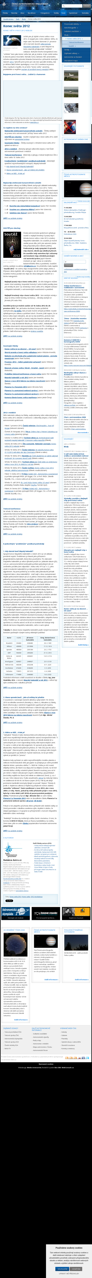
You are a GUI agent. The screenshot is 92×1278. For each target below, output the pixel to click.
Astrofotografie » (71, 28)
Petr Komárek (80, 606)
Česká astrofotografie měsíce (74, 175)
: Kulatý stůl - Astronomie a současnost (39, 474)
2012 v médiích (11, 149)
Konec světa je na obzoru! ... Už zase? (76, 610)
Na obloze (31, 13)
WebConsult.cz (68, 1067)
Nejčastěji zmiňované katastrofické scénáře (23, 131)
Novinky (14, 13)
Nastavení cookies (46, 1064)
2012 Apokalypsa (36, 897)
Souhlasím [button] (62, 1269)
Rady (63, 13)
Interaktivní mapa (71, 61)
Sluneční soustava (68, 1045)
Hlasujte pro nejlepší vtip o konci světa (75, 551)
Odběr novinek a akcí (73, 256)
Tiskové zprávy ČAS (12, 1035)
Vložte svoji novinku (83, 277)
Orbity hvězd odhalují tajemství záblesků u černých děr (44, 847)
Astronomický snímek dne (76, 139)
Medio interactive (34, 1067)
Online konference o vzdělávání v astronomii (74, 287)
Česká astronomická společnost (18, 1057)
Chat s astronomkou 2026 (75, 417)
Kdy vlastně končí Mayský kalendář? (20, 166)
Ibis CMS (58, 1067)
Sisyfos (34, 485)
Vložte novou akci (84, 201)
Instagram (6, 883)
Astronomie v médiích (40, 1044)
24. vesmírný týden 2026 (14, 930)
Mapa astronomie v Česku (42, 1047)
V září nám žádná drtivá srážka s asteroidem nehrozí (76, 455)
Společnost (73, 13)
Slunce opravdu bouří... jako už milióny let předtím (25, 170)
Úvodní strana (8, 19)
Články (5, 13)
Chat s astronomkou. (78, 429)
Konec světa (26, 897)
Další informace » (21, 1020)
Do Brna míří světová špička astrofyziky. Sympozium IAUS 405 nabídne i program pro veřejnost (45, 852)
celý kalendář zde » (81, 249)
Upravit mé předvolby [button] (69, 1273)
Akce (22, 13)
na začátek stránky (12, 218)
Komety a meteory (68, 1048)
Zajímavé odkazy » (71, 53)
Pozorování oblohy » (72, 24)
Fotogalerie (45, 13)
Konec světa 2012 (15, 897)
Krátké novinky (71, 278)
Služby (56, 13)
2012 (12, 62)
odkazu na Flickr (70, 405)
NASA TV (8, 1048)
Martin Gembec (81, 337)
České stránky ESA (11, 1045)
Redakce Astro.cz (12, 860)
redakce (78, 496)
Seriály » (67, 50)
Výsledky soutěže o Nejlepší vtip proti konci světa (76, 499)
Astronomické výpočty (41, 1037)
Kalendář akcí (70, 202)
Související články (12, 143)
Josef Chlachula (81, 316)
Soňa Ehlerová (80, 283)
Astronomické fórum (40, 1050)
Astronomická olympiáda (13, 1039)
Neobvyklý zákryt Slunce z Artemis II (75, 374)
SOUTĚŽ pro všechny (13, 137)
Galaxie (64, 1035)
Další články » (83, 645)
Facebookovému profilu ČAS (12, 879)
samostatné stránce (22, 139)
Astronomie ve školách (73, 57)
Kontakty (85, 13)
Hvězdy (64, 1032)
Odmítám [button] (76, 1269)
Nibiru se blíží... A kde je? (15, 173)
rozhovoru (83, 328)
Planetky (64, 1039)
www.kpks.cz (34, 122)
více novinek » (83, 432)
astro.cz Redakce (69, 444)
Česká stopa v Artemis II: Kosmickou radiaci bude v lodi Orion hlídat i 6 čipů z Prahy (44, 865)
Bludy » (67, 35)
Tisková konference (13, 155)
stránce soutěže (37, 331)
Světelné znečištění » (72, 31)
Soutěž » (72, 46)
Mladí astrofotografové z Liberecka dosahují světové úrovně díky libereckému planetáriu (46, 858)
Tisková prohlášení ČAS (13, 1032)
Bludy (24, 19)
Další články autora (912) (42, 843)
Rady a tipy (37, 1040)
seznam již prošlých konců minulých (35, 69)
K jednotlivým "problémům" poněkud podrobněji (25, 161)
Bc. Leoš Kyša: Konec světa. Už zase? (35, 482)
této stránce (32, 524)
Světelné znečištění (40, 1034)
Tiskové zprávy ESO (12, 1042)
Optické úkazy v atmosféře (71, 1042)
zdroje (40, 778)
